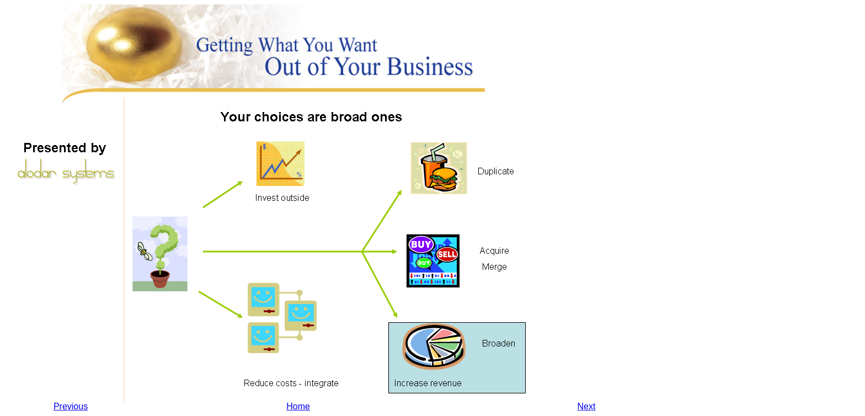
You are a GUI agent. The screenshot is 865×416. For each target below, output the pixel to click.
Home (298, 406)
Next (586, 406)
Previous (71, 406)
